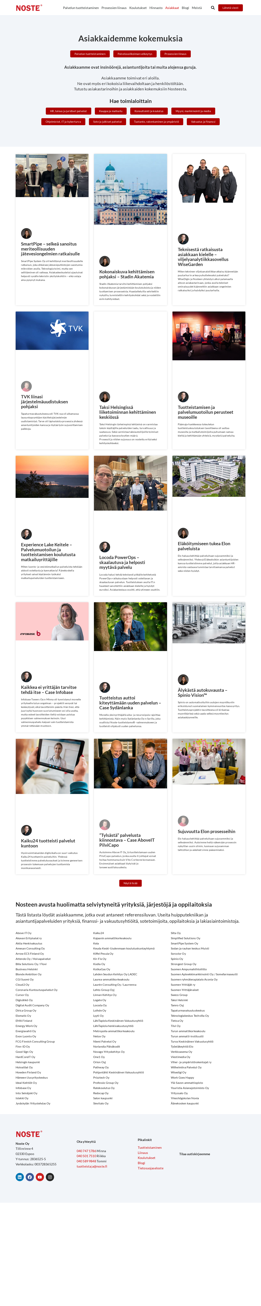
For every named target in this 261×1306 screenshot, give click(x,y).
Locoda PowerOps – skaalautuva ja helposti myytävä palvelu (123, 563)
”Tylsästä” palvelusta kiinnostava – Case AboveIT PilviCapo (128, 841)
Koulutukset (138, 8)
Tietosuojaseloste (150, 1169)
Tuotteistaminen (150, 1148)
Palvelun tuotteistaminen (81, 8)
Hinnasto (156, 8)
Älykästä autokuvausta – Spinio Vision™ (204, 693)
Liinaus (143, 1154)
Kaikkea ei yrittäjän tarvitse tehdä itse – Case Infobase (50, 690)
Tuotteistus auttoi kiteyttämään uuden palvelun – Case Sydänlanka (130, 703)
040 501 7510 (86, 1157)
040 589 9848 (86, 1162)
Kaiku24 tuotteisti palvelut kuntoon (49, 844)
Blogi (185, 8)
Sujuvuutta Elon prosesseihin (208, 832)
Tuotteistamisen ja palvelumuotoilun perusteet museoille (207, 412)
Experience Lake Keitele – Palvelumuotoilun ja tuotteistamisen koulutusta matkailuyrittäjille (49, 552)
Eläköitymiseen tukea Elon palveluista (205, 546)
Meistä (197, 8)
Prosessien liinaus (114, 8)
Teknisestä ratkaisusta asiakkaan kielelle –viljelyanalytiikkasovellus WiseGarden (204, 256)
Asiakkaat (172, 8)
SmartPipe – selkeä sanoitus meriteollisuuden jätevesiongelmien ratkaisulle (51, 249)
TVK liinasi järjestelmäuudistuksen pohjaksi (45, 402)
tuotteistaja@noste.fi (92, 1167)
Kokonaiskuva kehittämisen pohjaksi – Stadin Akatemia (128, 274)
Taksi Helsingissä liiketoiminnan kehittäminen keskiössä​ (128, 412)
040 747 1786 (86, 1152)
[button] (213, 8)
